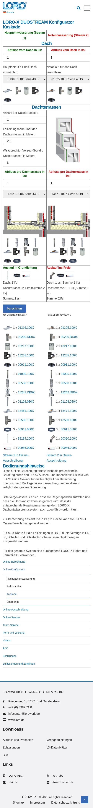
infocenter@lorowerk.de (24, 713)
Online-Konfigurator (14, 569)
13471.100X (69, 411)
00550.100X (26, 383)
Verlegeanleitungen (59, 739)
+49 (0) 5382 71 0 (20, 707)
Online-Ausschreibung (15, 609)
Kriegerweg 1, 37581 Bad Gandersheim (34, 701)
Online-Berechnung (14, 561)
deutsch (10, 12)
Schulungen (10, 655)
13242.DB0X (26, 392)
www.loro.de (16, 720)
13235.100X (26, 355)
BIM (5, 755)
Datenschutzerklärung (65, 802)
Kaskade (11, 594)
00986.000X (26, 448)
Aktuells (8, 739)
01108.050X (26, 401)
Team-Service (11, 625)
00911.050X (26, 429)
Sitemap (18, 802)
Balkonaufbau (14, 586)
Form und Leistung (14, 632)
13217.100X (26, 346)
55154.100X (26, 438)
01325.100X (69, 327)
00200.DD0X (26, 337)
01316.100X (26, 327)
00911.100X (26, 364)
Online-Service (11, 617)
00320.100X (69, 438)
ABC (5, 648)
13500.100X (26, 420)
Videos (7, 640)
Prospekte (26, 739)
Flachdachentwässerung (20, 578)
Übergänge (12, 601)
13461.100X (26, 411)
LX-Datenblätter (57, 747)
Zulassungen (11, 747)
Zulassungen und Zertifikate (19, 663)
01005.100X (26, 374)
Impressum (37, 802)
